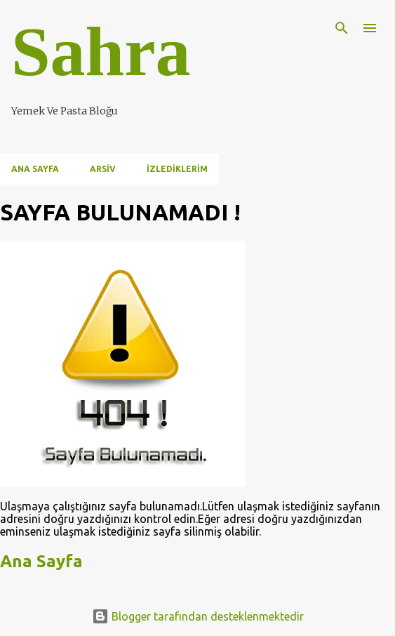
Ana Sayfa (35, 168)
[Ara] (341, 28)
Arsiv (103, 168)
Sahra (101, 52)
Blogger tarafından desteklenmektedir (198, 616)
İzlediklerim (177, 168)
